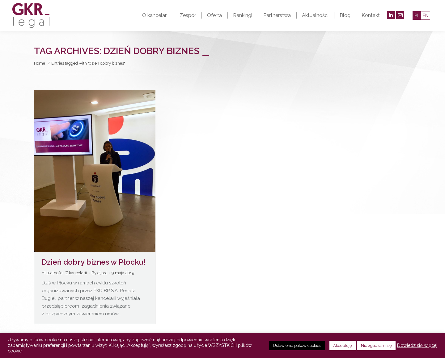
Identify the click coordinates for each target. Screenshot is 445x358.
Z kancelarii (76, 273)
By (99, 273)
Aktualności (52, 273)
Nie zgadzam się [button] (376, 345)
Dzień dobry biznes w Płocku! (94, 262)
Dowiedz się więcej (417, 345)
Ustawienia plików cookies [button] (297, 345)
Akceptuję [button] (342, 345)
